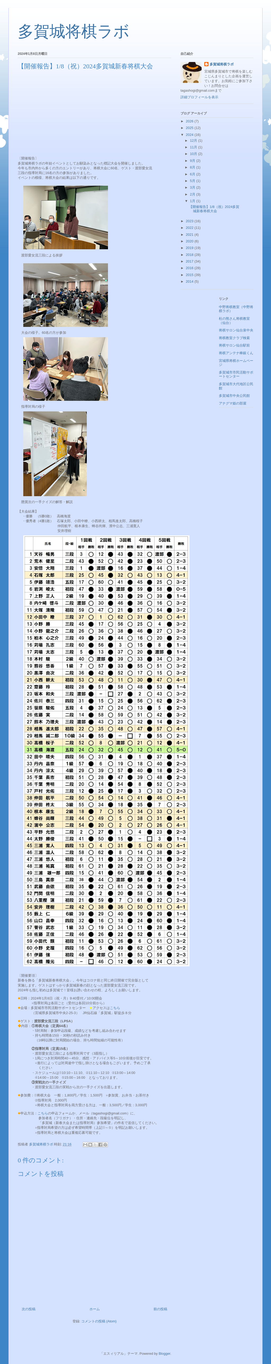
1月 (193, 201)
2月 (193, 194)
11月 (194, 147)
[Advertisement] (94, 113)
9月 (193, 161)
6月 (193, 174)
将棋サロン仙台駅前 (234, 345)
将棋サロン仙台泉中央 (236, 330)
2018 (190, 255)
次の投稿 (28, 1309)
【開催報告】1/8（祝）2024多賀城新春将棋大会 (214, 209)
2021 (190, 235)
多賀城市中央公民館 (234, 396)
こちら (115, 1008)
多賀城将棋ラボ (73, 31)
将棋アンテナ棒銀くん (236, 353)
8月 (193, 167)
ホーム (94, 1309)
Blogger (164, 1354)
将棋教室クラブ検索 (234, 338)
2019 (190, 248)
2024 (190, 135)
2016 (190, 268)
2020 (190, 241)
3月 (193, 187)
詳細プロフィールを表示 (199, 97)
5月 (193, 181)
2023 (190, 221)
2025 (190, 128)
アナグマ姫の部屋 (232, 403)
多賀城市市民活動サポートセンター (236, 374)
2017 (190, 261)
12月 (194, 141)
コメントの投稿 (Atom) (99, 1321)
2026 (190, 121)
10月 (194, 154)
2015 (190, 275)
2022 (190, 228)
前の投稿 (160, 1309)
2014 (190, 281)
